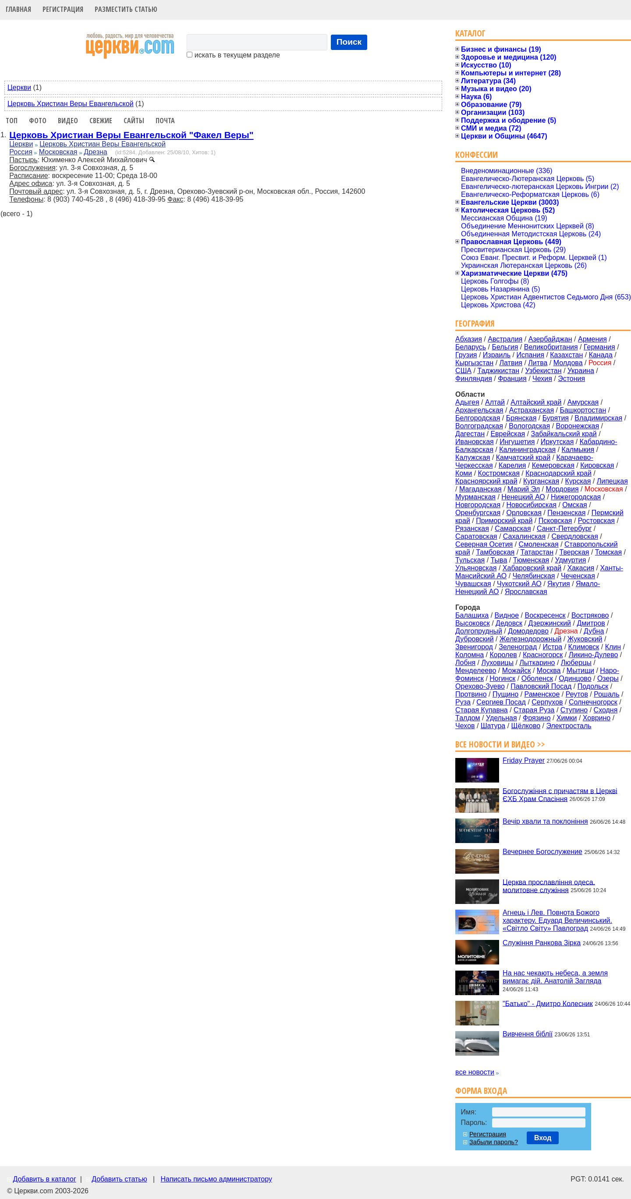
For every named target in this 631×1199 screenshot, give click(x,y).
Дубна (594, 631)
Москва (549, 670)
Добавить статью (119, 1179)
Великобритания (551, 347)
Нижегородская (576, 497)
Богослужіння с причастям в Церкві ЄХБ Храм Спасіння (560, 794)
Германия (599, 347)
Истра (553, 647)
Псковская (555, 520)
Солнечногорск (593, 702)
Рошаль (606, 694)
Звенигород (474, 647)
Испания (530, 355)
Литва (537, 362)
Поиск (349, 41)
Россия (20, 152)
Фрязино (537, 718)
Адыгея (467, 402)
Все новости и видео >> (500, 744)
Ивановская (474, 441)
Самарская (513, 528)
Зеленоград (518, 647)
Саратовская (476, 536)
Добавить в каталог (44, 1179)
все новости (474, 1072)
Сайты (134, 120)
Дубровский (474, 639)
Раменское (542, 694)
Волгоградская (479, 426)
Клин (613, 647)
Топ (12, 120)
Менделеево (475, 670)
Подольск (593, 686)
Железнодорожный (530, 639)
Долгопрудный (478, 631)
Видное (507, 615)
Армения (592, 339)
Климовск (583, 647)
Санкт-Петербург (564, 528)
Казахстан (566, 355)
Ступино (574, 710)
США (463, 370)
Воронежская (577, 426)
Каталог (470, 33)
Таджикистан (498, 370)
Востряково (590, 615)
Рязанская (472, 528)
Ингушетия (517, 441)
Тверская (574, 552)
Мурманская (475, 497)
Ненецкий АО (523, 497)
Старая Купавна (481, 710)
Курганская (541, 481)
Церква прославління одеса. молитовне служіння (549, 885)
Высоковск (472, 623)
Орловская (523, 512)
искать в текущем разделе (233, 55)
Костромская (499, 473)
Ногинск (502, 678)
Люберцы (576, 662)
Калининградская (527, 449)
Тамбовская (495, 552)
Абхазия (468, 339)
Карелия (512, 465)
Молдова (568, 362)
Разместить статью (126, 9)
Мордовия (562, 489)
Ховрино (596, 718)
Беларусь (470, 347)
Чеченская (578, 576)
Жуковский (585, 639)
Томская (608, 552)
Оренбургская (477, 512)
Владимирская (598, 418)
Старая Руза (534, 710)
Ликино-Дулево (593, 654)
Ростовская (596, 520)
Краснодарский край (558, 473)
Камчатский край (523, 457)
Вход (543, 1138)
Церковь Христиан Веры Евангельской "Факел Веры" (131, 135)
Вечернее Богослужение (542, 851)
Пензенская (566, 512)
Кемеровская (553, 465)
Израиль (496, 355)
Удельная (501, 718)
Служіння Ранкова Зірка (542, 942)
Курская (578, 481)
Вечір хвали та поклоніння (545, 821)
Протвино (470, 694)
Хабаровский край (532, 568)
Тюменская (531, 560)
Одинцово (575, 678)
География (475, 323)
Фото (37, 120)
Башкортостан (583, 410)
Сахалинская (524, 536)
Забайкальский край (564, 434)
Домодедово (528, 631)
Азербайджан (550, 339)
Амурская (583, 402)
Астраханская (531, 410)
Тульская (470, 560)
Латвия (511, 362)
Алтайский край (535, 402)
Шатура (493, 725)
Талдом (467, 718)
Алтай (495, 402)
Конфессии (476, 154)
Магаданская (480, 489)
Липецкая (612, 481)
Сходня (606, 710)
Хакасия (580, 568)
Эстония (571, 378)
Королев (503, 654)
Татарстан (537, 552)
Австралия (505, 339)
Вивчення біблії (528, 1034)
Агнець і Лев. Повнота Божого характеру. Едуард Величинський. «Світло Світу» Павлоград (557, 920)
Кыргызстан (474, 362)
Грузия (466, 355)
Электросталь (568, 725)
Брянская (521, 418)
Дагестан (470, 434)
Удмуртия (570, 560)
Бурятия (555, 418)
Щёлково (526, 725)
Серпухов (547, 702)
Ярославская (526, 591)
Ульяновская (475, 568)
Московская (58, 152)
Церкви (19, 87)
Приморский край (504, 520)
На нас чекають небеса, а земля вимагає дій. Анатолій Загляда (555, 977)
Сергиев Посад (501, 702)
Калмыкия (578, 449)
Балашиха (472, 615)
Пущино (505, 694)
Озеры (608, 678)
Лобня (465, 662)
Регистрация (63, 9)
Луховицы (498, 662)
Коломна (469, 654)
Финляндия (473, 378)
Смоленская (539, 544)
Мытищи (580, 670)
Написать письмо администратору (216, 1179)
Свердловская (575, 536)
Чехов (465, 725)
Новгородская (477, 505)
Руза (463, 702)
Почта (165, 120)
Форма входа (481, 1090)
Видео (68, 120)
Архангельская (479, 410)
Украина (580, 370)
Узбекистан (543, 370)
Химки (567, 718)
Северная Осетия (484, 544)
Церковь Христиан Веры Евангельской (70, 103)
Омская (574, 505)
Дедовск (509, 623)
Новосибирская (531, 505)
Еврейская (507, 434)
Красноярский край (486, 481)
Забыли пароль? (493, 1142)
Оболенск (537, 678)
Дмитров (591, 623)
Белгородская (477, 418)
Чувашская (473, 583)
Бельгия (505, 347)
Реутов (577, 694)
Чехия (542, 378)
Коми (463, 473)
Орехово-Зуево (480, 686)
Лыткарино (537, 662)
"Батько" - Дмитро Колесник (548, 1003)
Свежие (100, 120)
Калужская (472, 457)
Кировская (597, 465)
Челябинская (534, 576)
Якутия (558, 583)
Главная (18, 9)
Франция (512, 378)
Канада (601, 355)
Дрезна (95, 152)
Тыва (499, 560)
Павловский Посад (540, 686)
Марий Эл (523, 489)
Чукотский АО (519, 583)
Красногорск (543, 654)
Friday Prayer (524, 760)
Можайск (516, 670)
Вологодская (529, 426)
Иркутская (557, 441)
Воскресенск (545, 615)
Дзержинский (549, 623)
